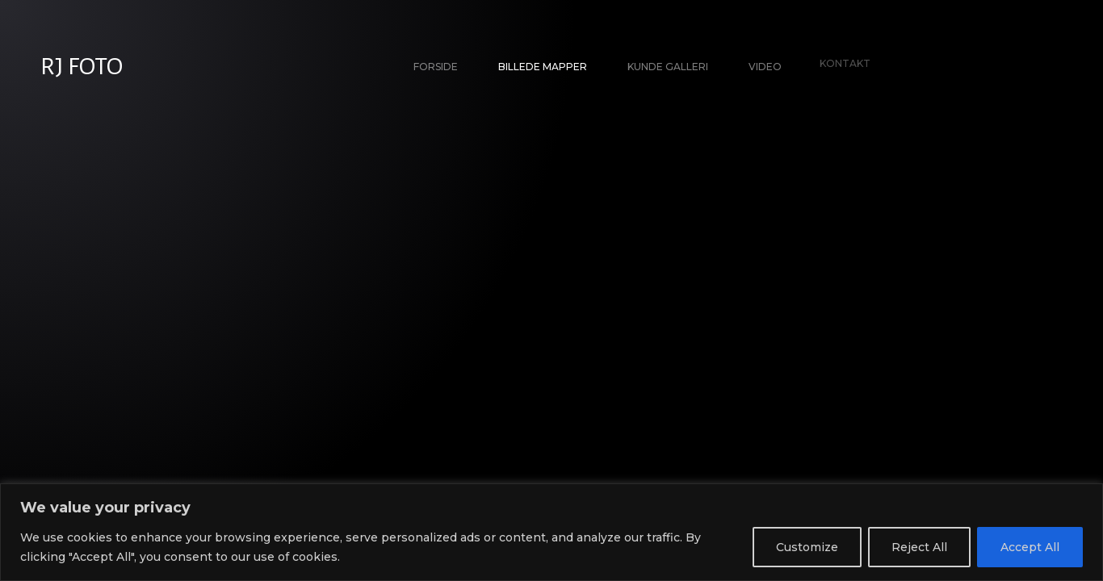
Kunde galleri (667, 67)
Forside (435, 67)
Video (763, 64)
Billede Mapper (542, 67)
